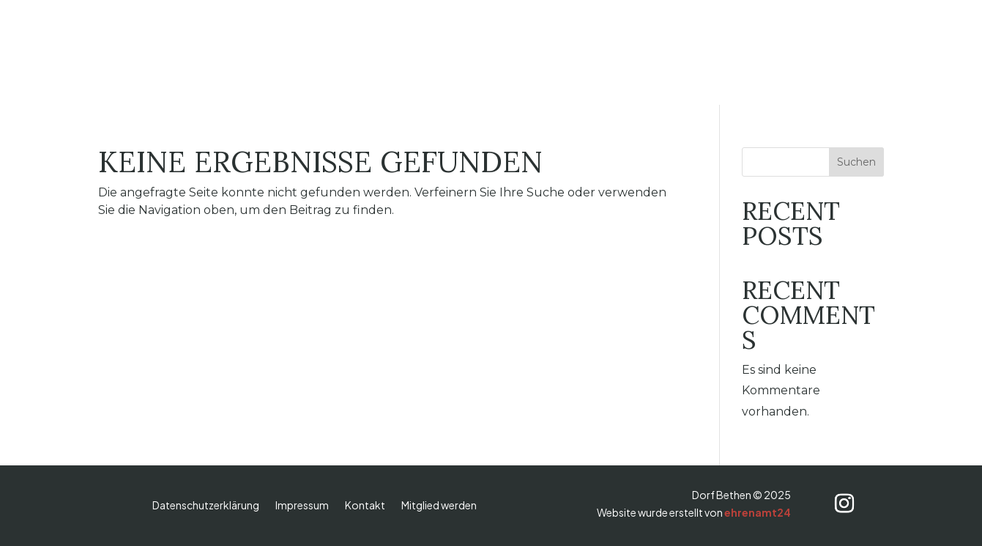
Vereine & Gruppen (563, 52)
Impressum (302, 506)
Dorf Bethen (251, 52)
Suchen (856, 162)
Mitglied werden (439, 506)
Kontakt (365, 506)
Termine (748, 52)
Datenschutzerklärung (205, 506)
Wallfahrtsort (353, 52)
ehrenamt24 (757, 512)
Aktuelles (673, 52)
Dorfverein (449, 52)
